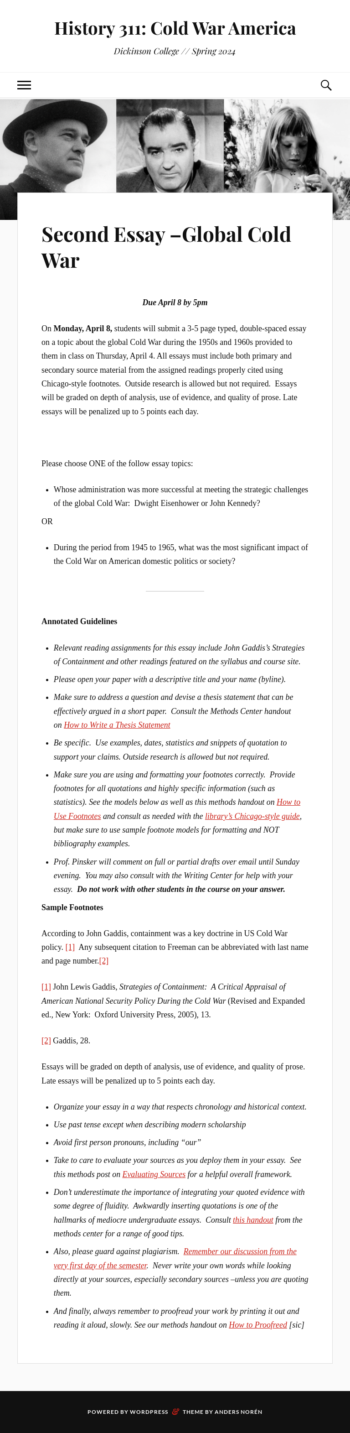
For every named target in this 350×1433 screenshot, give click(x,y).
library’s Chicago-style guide (252, 816)
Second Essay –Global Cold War (166, 246)
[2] (103, 960)
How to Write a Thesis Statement (117, 725)
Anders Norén (238, 1411)
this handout (253, 1220)
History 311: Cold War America (175, 27)
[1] (70, 947)
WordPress (149, 1411)
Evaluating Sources (154, 1174)
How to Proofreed (258, 1324)
